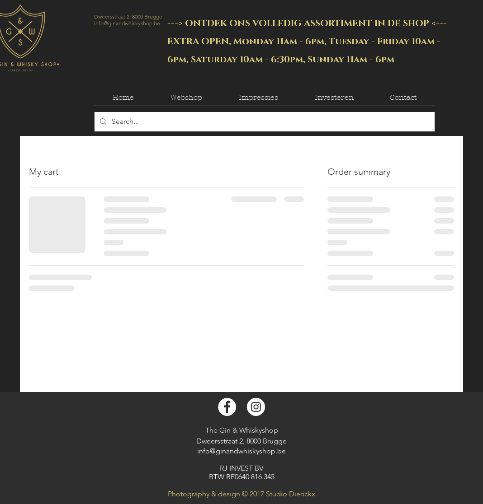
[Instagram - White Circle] (256, 407)
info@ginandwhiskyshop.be (127, 23)
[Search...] (264, 121)
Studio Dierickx (290, 494)
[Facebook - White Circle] (227, 407)
